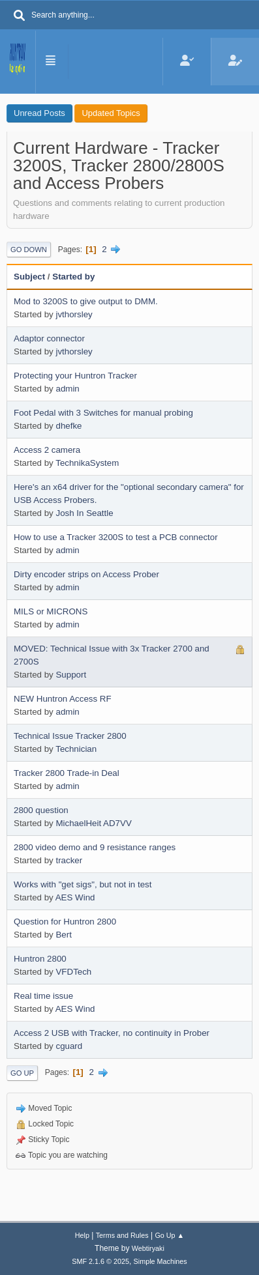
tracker (68, 860)
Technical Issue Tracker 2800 (70, 736)
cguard (68, 1046)
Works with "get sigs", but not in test (82, 884)
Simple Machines (160, 1261)
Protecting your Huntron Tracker (75, 375)
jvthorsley (73, 314)
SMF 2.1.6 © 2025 (100, 1261)
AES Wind (75, 897)
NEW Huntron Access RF (63, 699)
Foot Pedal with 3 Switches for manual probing (103, 413)
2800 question (41, 810)
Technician (76, 749)
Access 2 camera (47, 450)
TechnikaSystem (87, 463)
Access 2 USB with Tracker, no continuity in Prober (111, 1033)
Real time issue (43, 996)
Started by (73, 276)
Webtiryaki (148, 1248)
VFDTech (73, 972)
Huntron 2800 (40, 959)
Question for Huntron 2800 (65, 921)
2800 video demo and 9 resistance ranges (94, 847)
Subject (29, 276)
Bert (63, 934)
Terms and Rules (122, 1235)
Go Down (28, 249)
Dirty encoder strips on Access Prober (86, 574)
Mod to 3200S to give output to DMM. (86, 301)
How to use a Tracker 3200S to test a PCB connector (116, 537)
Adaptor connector (49, 338)
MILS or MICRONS (50, 611)
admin (67, 389)
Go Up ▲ (169, 1235)
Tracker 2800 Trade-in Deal (66, 773)
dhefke (68, 426)
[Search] (19, 16)
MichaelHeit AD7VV (93, 823)
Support (70, 675)
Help (82, 1235)
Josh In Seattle (84, 513)
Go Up (22, 1073)
